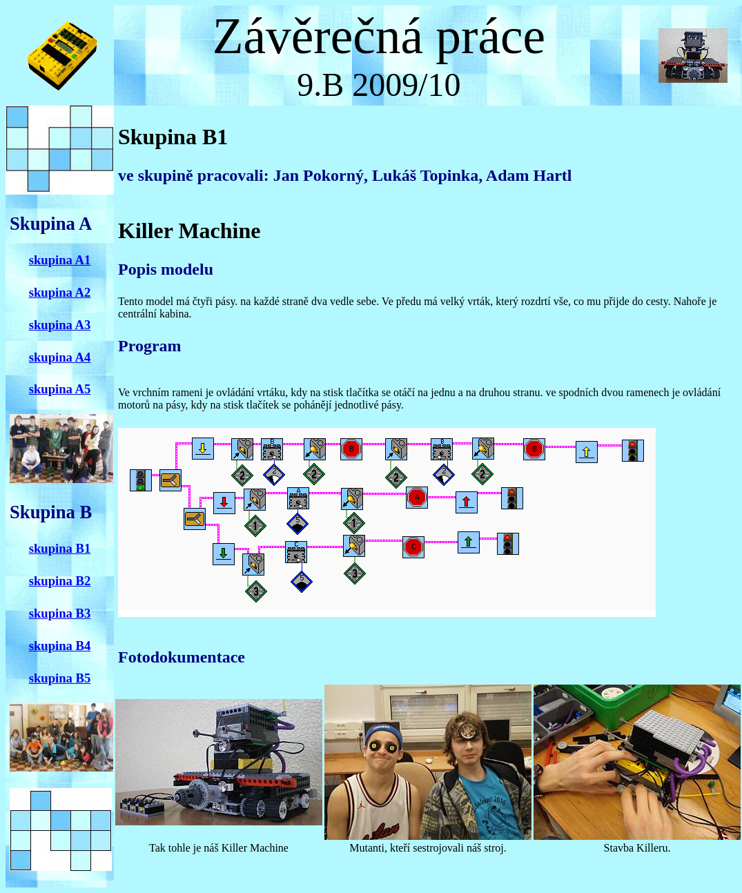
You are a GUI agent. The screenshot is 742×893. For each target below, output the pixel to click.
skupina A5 (60, 389)
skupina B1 (60, 548)
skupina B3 (60, 613)
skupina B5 (60, 678)
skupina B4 (60, 645)
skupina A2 (60, 292)
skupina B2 (60, 580)
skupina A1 (60, 260)
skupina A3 (60, 324)
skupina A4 (60, 357)
